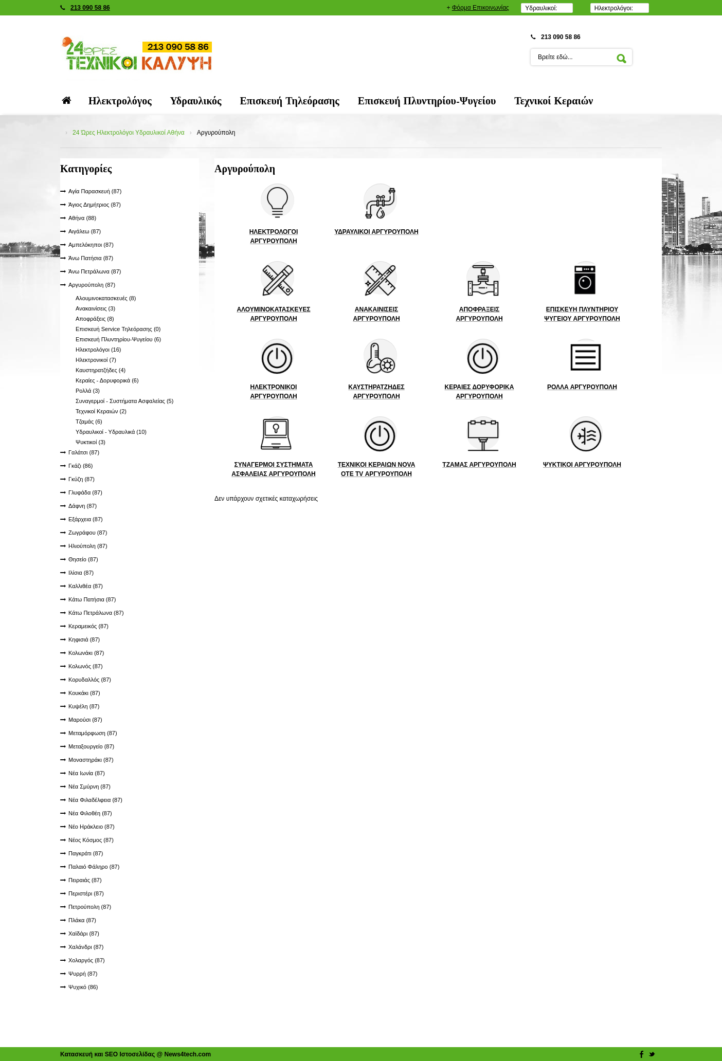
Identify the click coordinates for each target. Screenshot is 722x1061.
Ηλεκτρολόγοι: (613, 8)
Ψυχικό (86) (83, 987)
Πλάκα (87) (82, 920)
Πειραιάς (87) (85, 880)
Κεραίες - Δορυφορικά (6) (107, 380)
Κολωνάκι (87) (86, 653)
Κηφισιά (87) (84, 639)
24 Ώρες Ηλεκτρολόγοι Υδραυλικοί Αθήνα (129, 132)
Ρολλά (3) (88, 391)
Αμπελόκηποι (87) (91, 245)
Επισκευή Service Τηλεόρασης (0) (118, 329)
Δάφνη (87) (82, 506)
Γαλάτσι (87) (83, 452)
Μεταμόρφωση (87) (92, 733)
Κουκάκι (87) (84, 693)
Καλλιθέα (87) (85, 586)
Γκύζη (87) (81, 479)
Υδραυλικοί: (541, 8)
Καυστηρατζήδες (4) (100, 370)
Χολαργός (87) (86, 960)
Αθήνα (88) (82, 218)
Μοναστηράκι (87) (91, 760)
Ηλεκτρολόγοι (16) (98, 349)
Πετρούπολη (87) (89, 907)
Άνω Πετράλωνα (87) (94, 271)
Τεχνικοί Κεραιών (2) (101, 411)
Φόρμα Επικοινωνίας (480, 7)
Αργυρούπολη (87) (91, 285)
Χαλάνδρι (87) (85, 947)
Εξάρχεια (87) (85, 519)
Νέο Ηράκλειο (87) (91, 827)
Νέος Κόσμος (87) (91, 840)
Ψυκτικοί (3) (90, 442)
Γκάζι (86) (80, 466)
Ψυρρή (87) (82, 974)
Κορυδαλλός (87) (89, 679)
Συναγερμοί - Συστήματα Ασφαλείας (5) (124, 401)
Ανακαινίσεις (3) (95, 308)
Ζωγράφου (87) (87, 532)
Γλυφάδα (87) (85, 492)
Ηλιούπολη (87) (87, 546)
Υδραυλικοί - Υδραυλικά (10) (111, 432)
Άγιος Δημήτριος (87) (94, 205)
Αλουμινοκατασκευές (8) (106, 298)
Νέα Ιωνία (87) (86, 773)
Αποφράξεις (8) (95, 319)
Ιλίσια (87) (81, 573)
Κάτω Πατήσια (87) (92, 599)
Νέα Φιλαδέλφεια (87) (95, 800)
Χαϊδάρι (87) (83, 933)
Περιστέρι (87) (86, 893)
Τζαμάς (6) (89, 421)
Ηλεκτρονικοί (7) (96, 360)
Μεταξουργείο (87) (91, 746)
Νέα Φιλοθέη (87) (90, 813)
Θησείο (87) (83, 559)
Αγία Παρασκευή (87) (94, 191)
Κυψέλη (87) (83, 706)
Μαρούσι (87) (85, 720)
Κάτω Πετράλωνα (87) (96, 613)
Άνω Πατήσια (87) (90, 258)
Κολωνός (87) (85, 666)
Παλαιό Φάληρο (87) (93, 867)
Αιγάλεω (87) (84, 231)
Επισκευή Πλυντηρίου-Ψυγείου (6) (118, 339)
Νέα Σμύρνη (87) (89, 786)
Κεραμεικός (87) (88, 626)
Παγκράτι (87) (85, 853)
